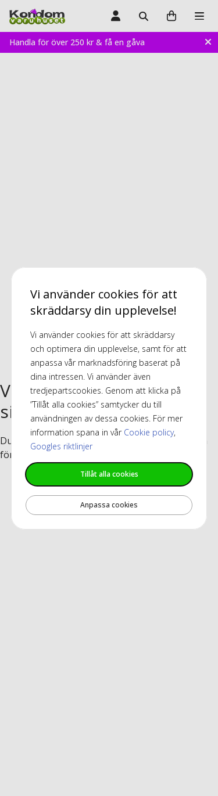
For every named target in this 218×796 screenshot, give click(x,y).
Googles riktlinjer (61, 446)
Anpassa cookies (109, 505)
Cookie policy (149, 432)
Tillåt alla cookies (109, 474)
